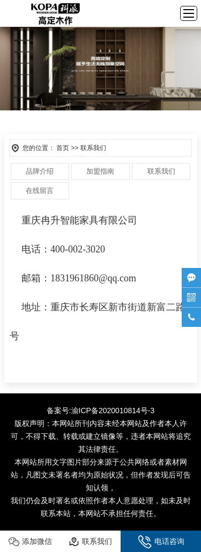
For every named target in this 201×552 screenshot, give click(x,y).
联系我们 (161, 171)
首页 (62, 148)
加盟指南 (100, 171)
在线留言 (40, 191)
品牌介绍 (40, 171)
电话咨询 (161, 542)
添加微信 (30, 541)
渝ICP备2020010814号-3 (113, 410)
